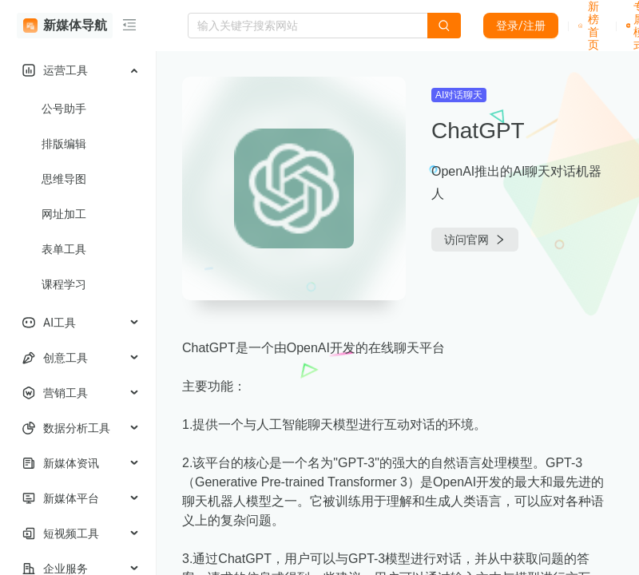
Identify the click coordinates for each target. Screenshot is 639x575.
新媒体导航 (65, 25)
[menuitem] (78, 70)
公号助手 (64, 108)
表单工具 (64, 249)
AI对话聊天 (458, 95)
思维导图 (64, 178)
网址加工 (64, 214)
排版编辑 (64, 143)
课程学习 (64, 284)
